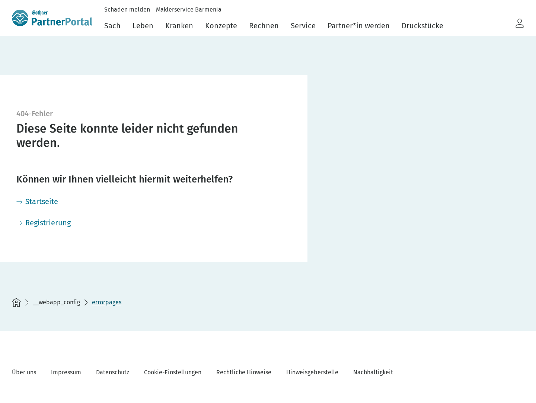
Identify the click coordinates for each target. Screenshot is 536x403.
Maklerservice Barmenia (188, 9)
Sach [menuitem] (112, 25)
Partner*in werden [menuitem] (359, 25)
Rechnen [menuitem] (264, 25)
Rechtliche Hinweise (243, 372)
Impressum (66, 372)
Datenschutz (112, 372)
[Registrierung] (43, 223)
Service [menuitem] (303, 25)
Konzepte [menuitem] (221, 25)
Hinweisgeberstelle (312, 372)
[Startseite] (37, 201)
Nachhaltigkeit (373, 372)
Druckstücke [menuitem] (422, 25)
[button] (519, 23)
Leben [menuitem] (143, 25)
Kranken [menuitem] (179, 25)
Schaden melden (127, 9)
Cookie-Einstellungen (172, 372)
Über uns (24, 372)
